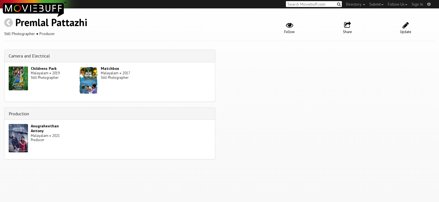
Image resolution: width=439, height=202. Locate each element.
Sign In (417, 4)
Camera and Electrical (29, 56)
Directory (355, 4)
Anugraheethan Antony (45, 128)
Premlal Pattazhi (51, 22)
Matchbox (110, 68)
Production (19, 113)
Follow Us (397, 4)
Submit (376, 4)
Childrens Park (44, 68)
